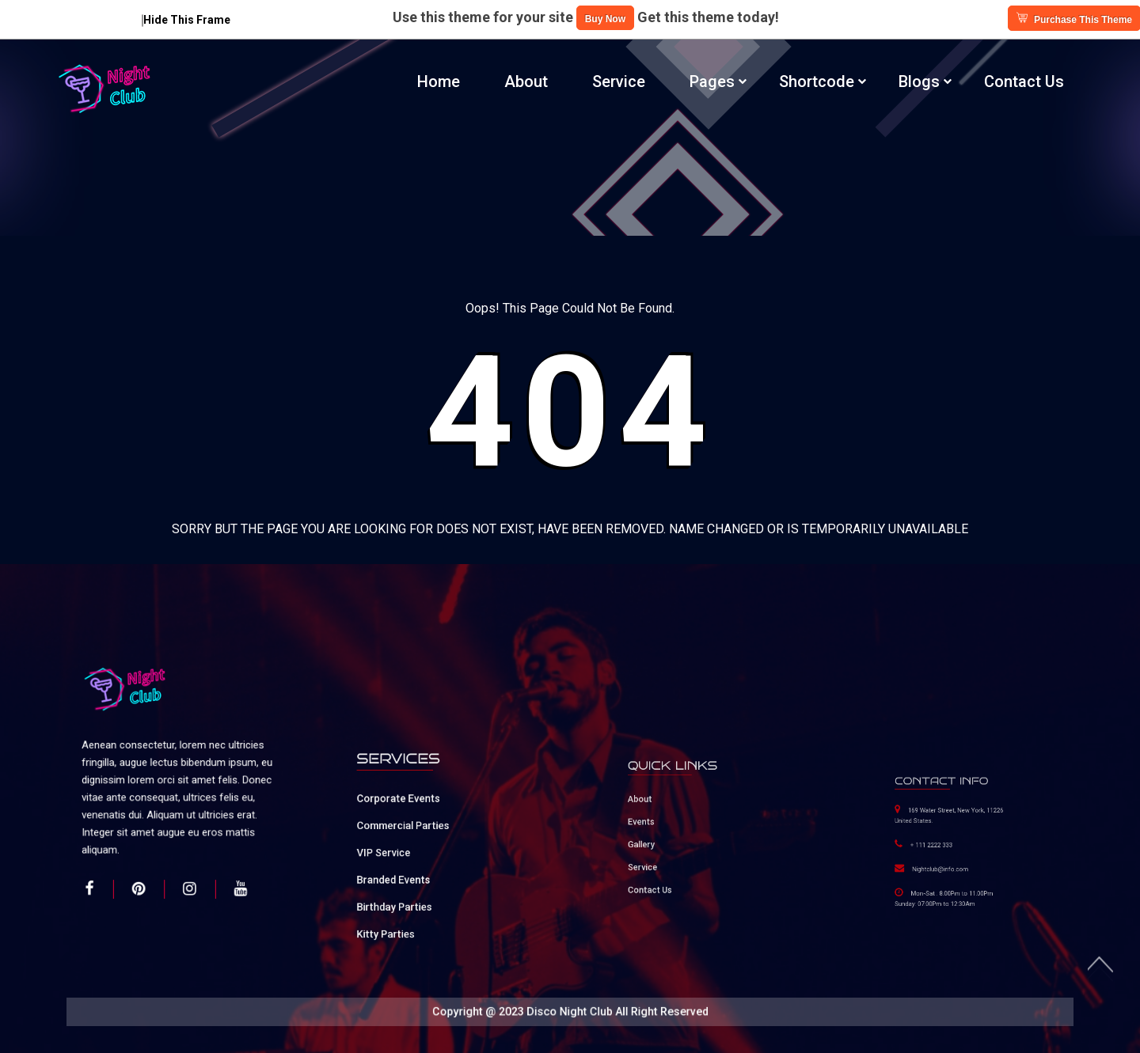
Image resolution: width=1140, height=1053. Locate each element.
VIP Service (403, 850)
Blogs (919, 81)
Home (438, 81)
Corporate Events (413, 815)
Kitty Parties (405, 903)
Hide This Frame (186, 19)
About (526, 81)
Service (618, 81)
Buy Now (605, 19)
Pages (712, 81)
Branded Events (410, 868)
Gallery (661, 839)
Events (660, 824)
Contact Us (1024, 81)
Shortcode (816, 81)
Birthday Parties (410, 885)
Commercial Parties (416, 833)
